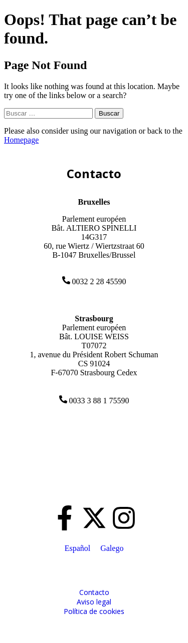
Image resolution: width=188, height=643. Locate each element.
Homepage (21, 140)
